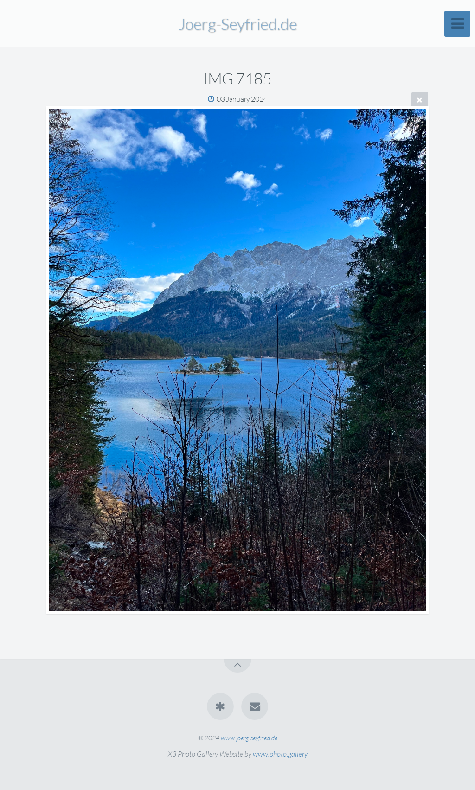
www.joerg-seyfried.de (249, 738)
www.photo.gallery (280, 753)
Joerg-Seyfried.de (237, 23)
